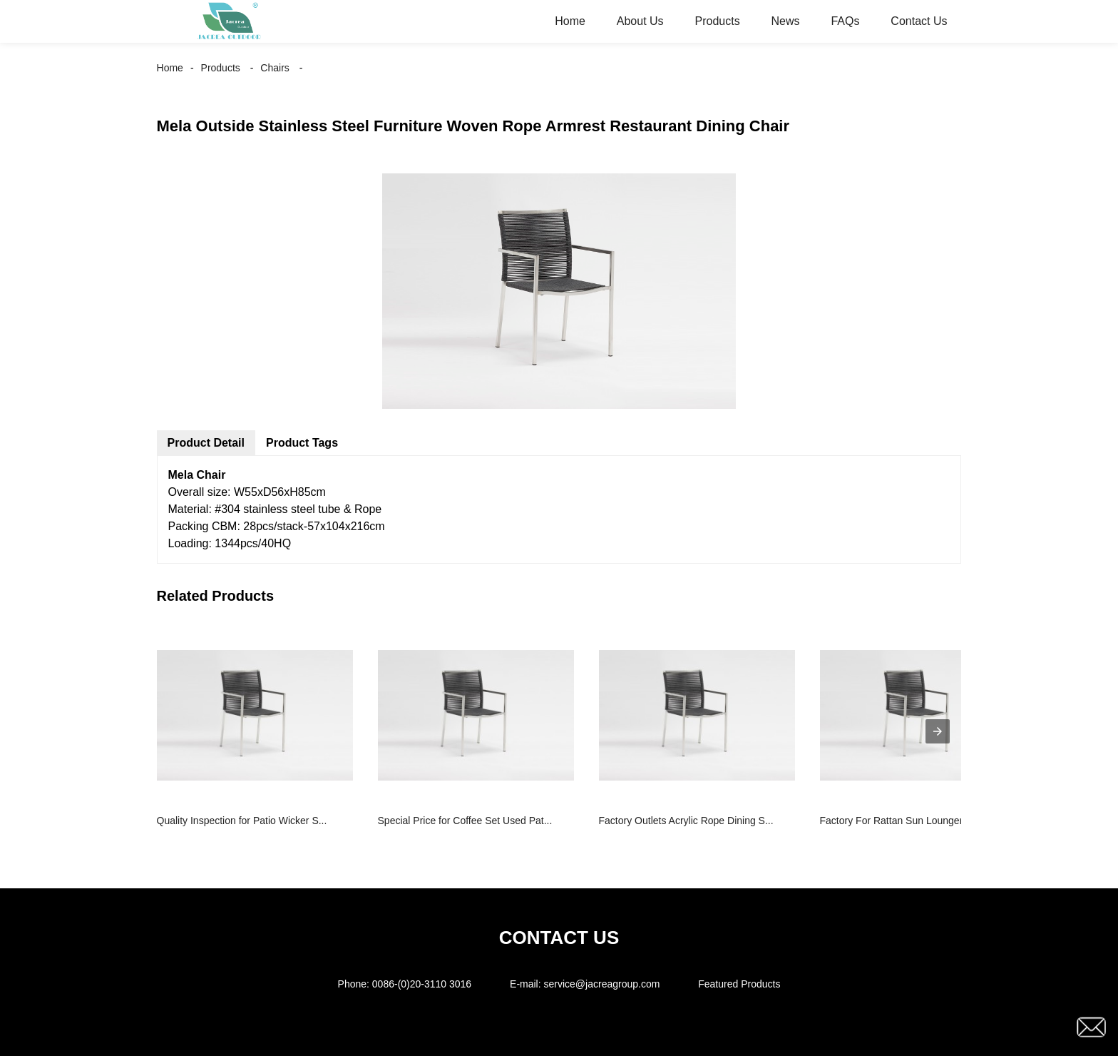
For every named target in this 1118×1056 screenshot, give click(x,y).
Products (716, 21)
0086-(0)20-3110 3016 (421, 984)
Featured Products (739, 984)
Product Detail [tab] (206, 443)
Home (570, 21)
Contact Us (919, 21)
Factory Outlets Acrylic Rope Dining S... (686, 820)
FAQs (845, 21)
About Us (640, 21)
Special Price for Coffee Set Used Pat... (465, 820)
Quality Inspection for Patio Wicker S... (242, 820)
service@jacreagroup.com (602, 984)
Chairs (274, 67)
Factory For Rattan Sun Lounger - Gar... (908, 820)
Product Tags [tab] (302, 443)
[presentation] (937, 731)
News (785, 21)
